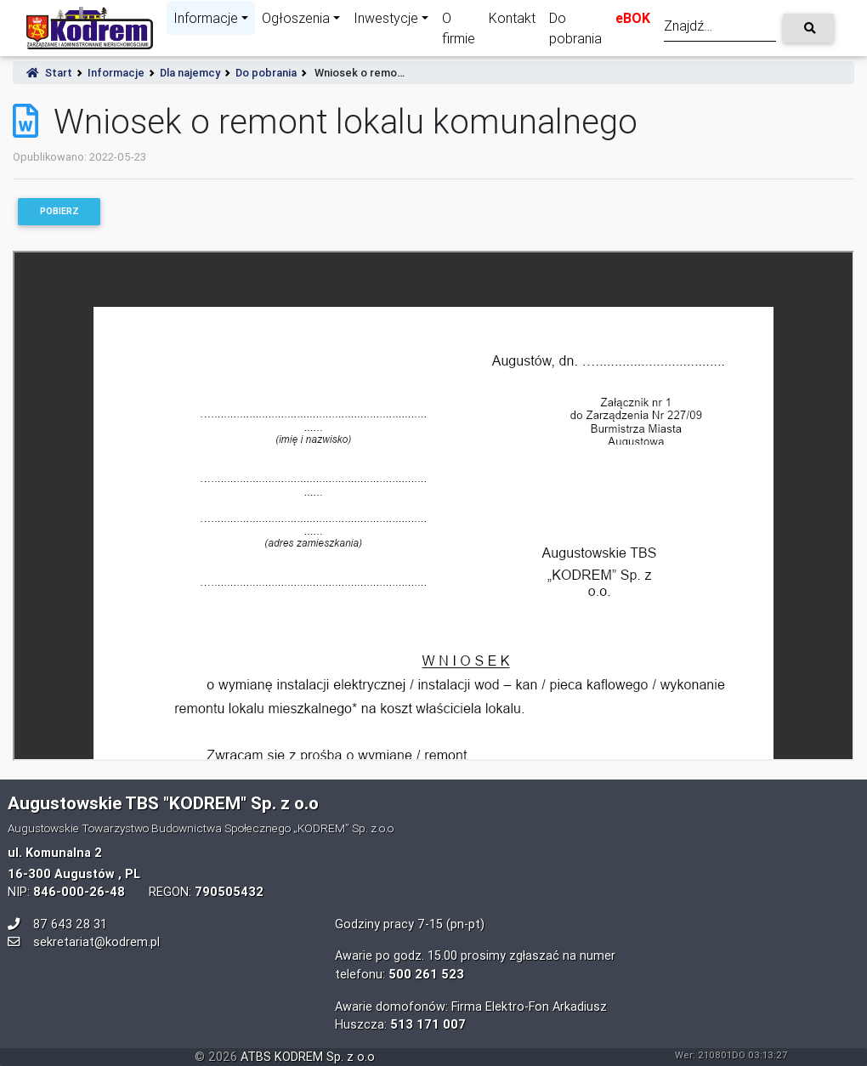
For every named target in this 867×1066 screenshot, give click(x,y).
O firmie (458, 28)
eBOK (632, 17)
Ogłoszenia (296, 17)
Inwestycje (386, 17)
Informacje (205, 17)
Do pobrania (575, 28)
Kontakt (512, 17)
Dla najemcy (190, 72)
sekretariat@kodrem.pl (96, 942)
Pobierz (59, 211)
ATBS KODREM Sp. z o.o (308, 1056)
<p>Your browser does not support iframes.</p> (433, 506)
